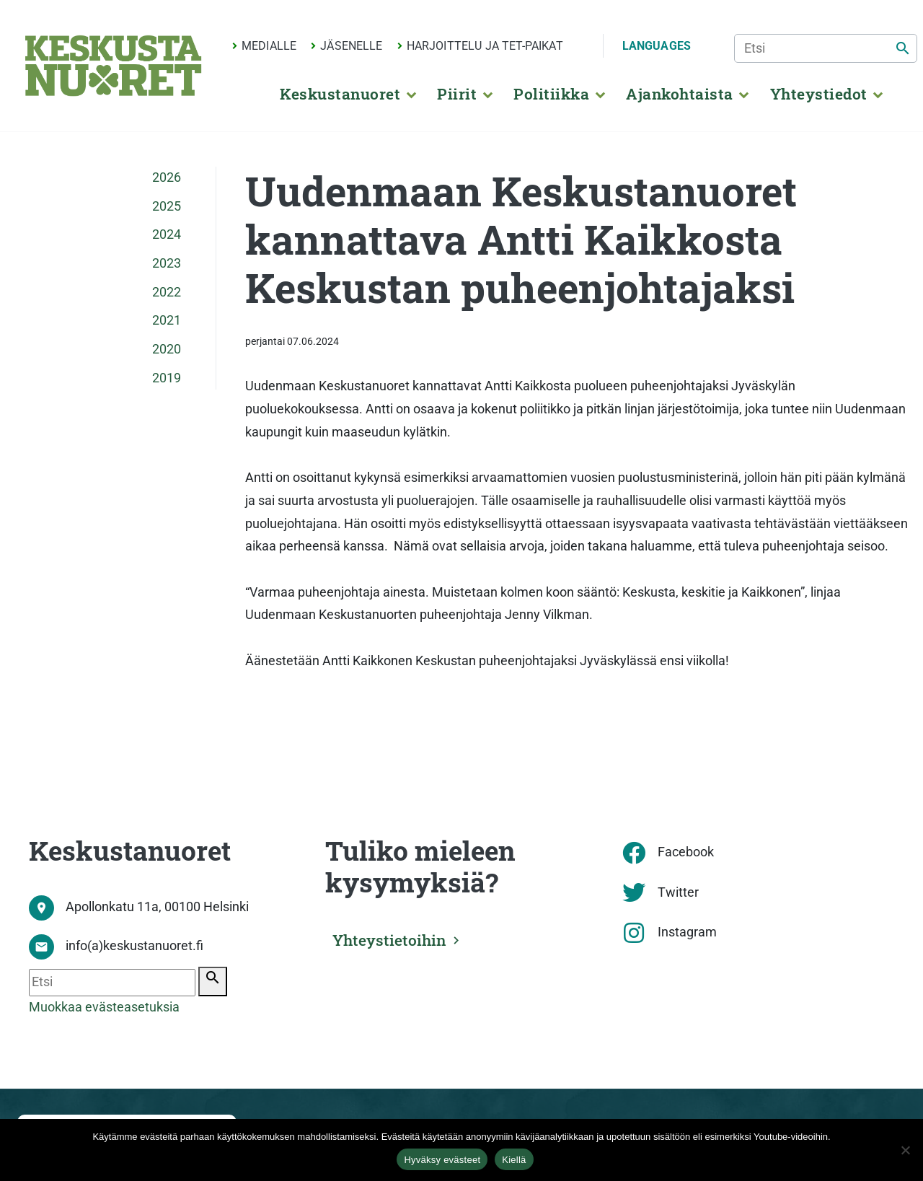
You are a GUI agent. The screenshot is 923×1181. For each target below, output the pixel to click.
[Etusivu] (113, 66)
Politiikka (551, 94)
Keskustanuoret (340, 94)
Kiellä (514, 1159)
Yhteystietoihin (395, 938)
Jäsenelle (351, 46)
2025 (166, 206)
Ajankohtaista (679, 94)
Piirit (457, 94)
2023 (166, 263)
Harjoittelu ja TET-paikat (485, 46)
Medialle (269, 46)
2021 (166, 320)
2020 (166, 349)
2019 (166, 378)
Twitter (678, 892)
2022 (166, 292)
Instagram (687, 932)
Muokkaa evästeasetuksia (104, 1007)
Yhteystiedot (818, 94)
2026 (166, 177)
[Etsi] (825, 48)
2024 (166, 234)
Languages (656, 46)
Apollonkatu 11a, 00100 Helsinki (157, 907)
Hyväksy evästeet (442, 1159)
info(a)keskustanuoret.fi (134, 946)
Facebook (686, 852)
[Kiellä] (905, 1150)
